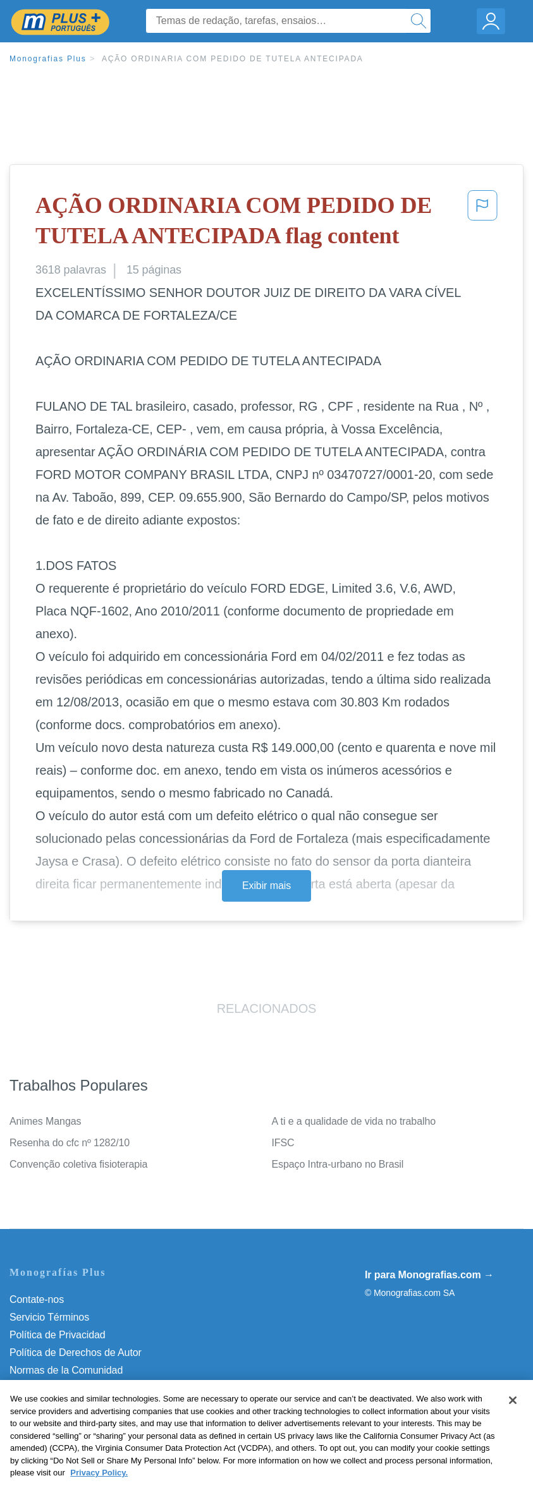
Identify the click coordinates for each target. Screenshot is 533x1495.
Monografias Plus (48, 58)
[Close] (513, 1425)
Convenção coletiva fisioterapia (78, 1164)
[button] (482, 223)
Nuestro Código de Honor (66, 1388)
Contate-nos (36, 1299)
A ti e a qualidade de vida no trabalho (354, 1121)
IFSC (283, 1142)
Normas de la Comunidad (66, 1370)
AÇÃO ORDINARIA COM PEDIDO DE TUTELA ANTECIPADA (233, 58)
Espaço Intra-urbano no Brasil (338, 1164)
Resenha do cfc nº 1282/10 (69, 1142)
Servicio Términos (49, 1317)
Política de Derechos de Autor (75, 1352)
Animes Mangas (45, 1121)
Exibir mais (266, 885)
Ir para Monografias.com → (429, 1274)
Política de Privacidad (57, 1334)
